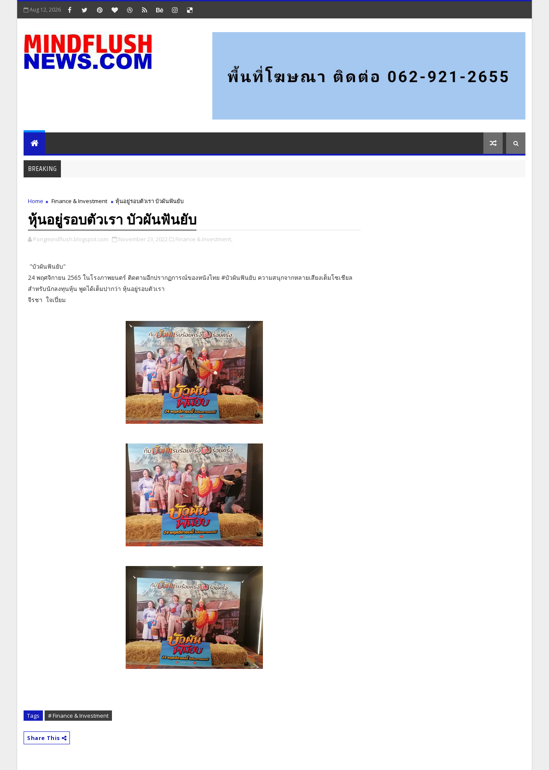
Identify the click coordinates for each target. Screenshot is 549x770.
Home (35, 201)
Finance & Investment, (203, 239)
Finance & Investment (79, 201)
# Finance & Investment (78, 715)
